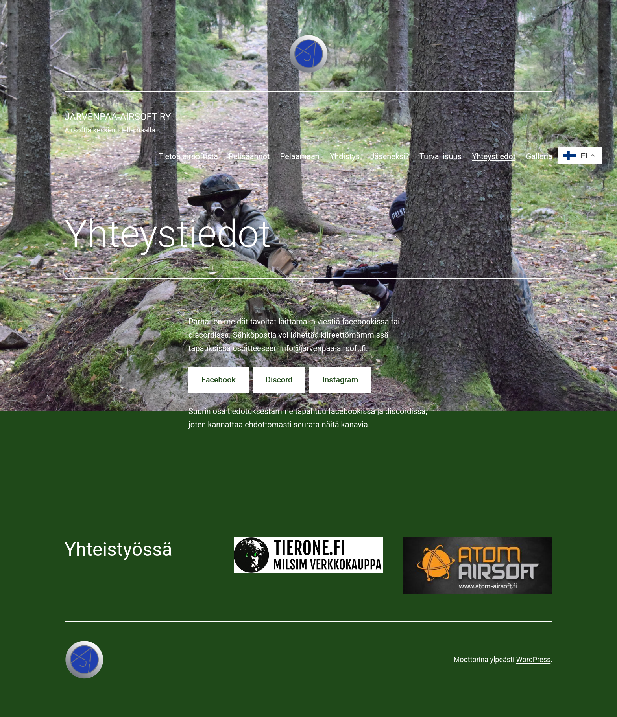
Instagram (340, 379)
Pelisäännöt (249, 156)
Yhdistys (345, 156)
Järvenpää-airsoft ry (118, 116)
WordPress (533, 659)
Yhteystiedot (493, 156)
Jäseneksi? (389, 156)
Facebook (218, 379)
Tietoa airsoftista (188, 156)
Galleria (539, 156)
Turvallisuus (440, 156)
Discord (279, 379)
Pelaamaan (300, 156)
